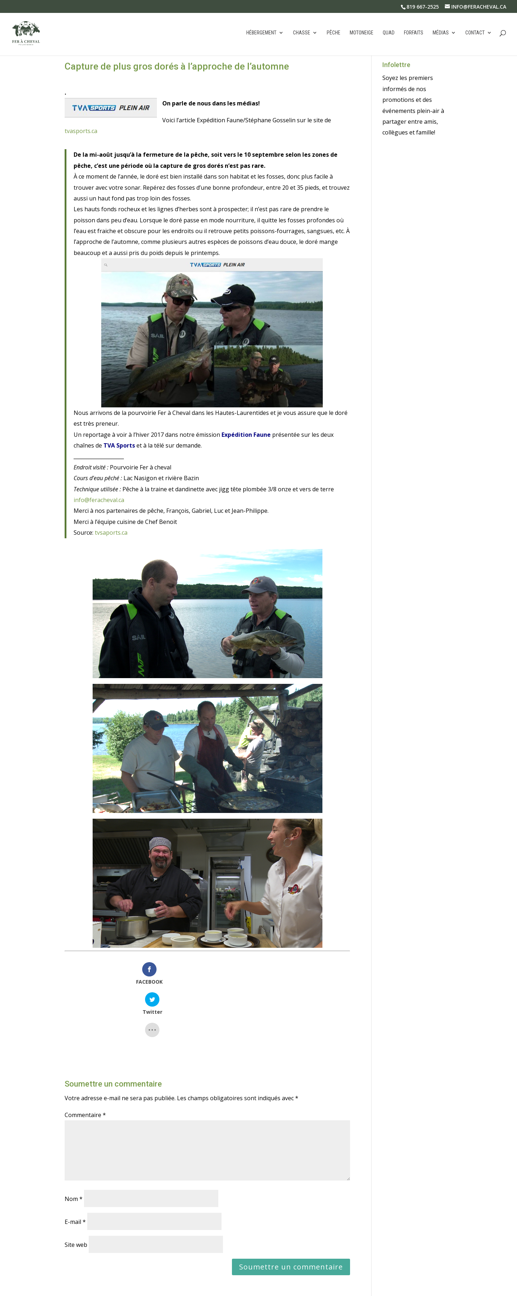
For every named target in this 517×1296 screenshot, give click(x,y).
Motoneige (361, 34)
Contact (475, 34)
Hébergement (261, 34)
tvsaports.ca (111, 532)
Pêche (333, 34)
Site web (76, 1193)
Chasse (301, 34)
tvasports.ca (81, 131)
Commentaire (85, 1064)
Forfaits (413, 34)
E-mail (75, 1170)
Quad (389, 34)
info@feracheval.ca (99, 500)
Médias (441, 34)
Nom (74, 1147)
